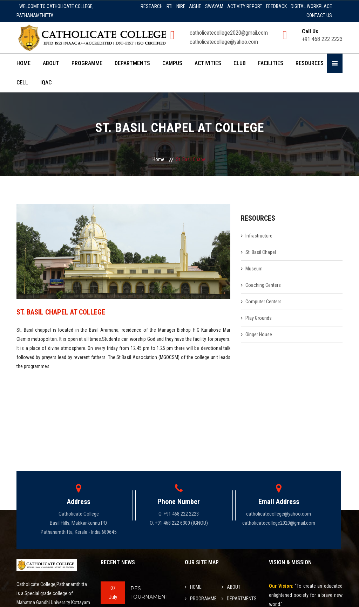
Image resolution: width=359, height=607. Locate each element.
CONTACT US (319, 15)
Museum (254, 268)
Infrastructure (258, 236)
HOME (23, 63)
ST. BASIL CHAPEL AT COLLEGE (60, 312)
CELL (22, 82)
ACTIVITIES (208, 63)
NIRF (180, 6)
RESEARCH (152, 6)
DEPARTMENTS (132, 63)
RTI (169, 6)
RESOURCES (310, 63)
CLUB (239, 63)
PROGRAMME (87, 63)
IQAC (46, 82)
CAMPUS (172, 63)
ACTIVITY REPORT (244, 6)
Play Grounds (258, 318)
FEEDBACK (276, 6)
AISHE (195, 6)
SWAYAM (214, 6)
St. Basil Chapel (260, 252)
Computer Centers (263, 301)
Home (158, 159)
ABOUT (51, 63)
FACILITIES (270, 63)
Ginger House (258, 334)
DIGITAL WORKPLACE (311, 6)
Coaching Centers (263, 285)
